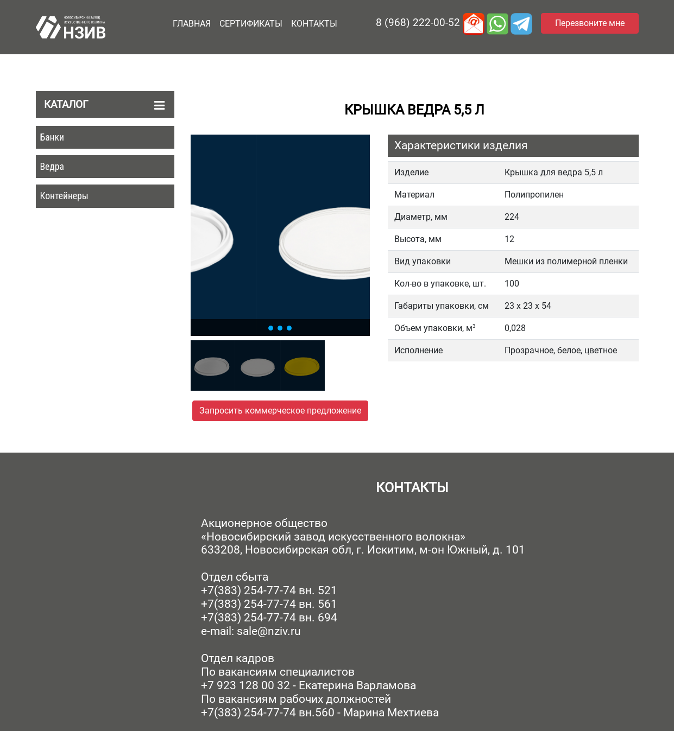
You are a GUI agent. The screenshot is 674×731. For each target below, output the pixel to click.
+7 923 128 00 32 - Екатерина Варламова (308, 685)
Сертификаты (250, 23)
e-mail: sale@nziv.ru (251, 631)
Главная (192, 23)
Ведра (52, 166)
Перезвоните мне (590, 23)
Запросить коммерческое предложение (280, 410)
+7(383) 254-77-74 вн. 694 (269, 617)
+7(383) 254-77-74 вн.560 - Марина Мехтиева (320, 712)
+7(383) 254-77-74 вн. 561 (269, 604)
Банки (52, 137)
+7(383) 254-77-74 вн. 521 (269, 590)
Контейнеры (64, 195)
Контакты (314, 23)
